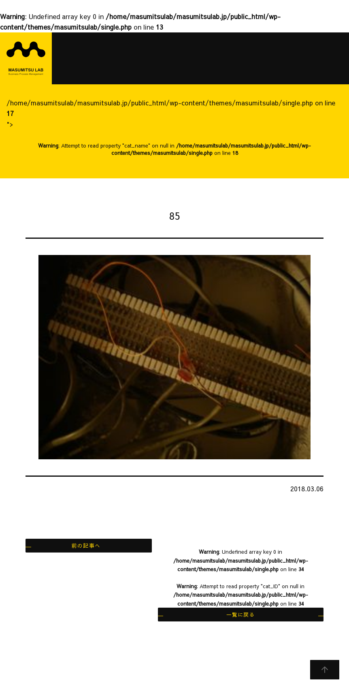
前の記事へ (86, 545)
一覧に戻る (240, 614)
